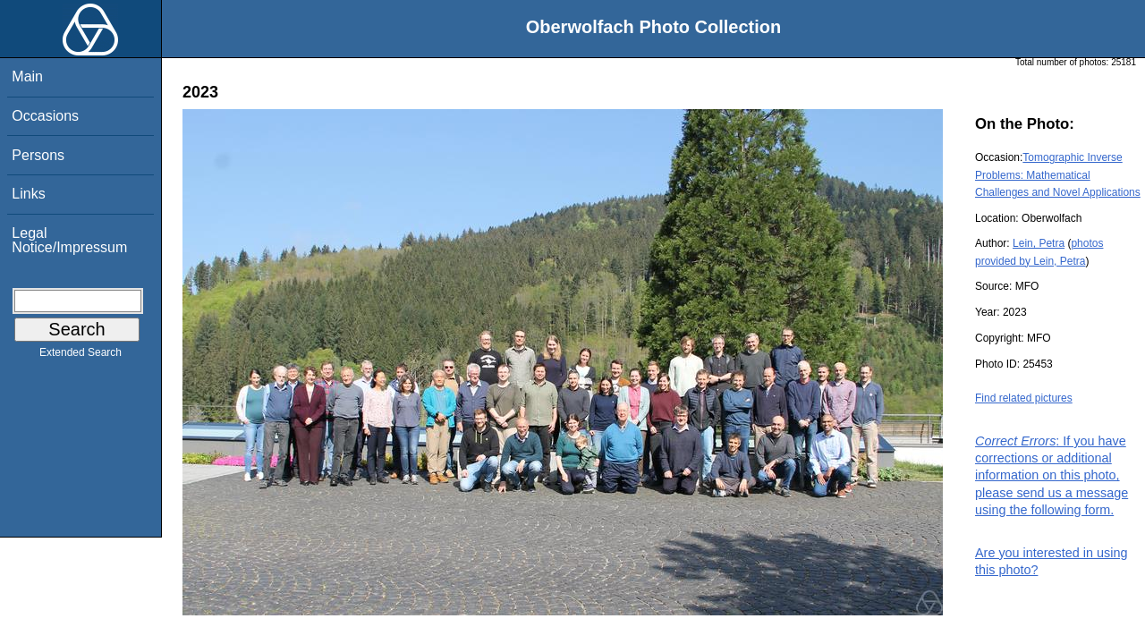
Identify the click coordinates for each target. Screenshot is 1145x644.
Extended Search (80, 356)
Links (28, 193)
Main (27, 76)
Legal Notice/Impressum (69, 240)
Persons (38, 155)
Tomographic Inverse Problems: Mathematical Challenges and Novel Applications (1058, 174)
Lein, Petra (1038, 243)
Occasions (45, 115)
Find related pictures (1024, 398)
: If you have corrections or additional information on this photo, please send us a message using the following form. (1051, 475)
